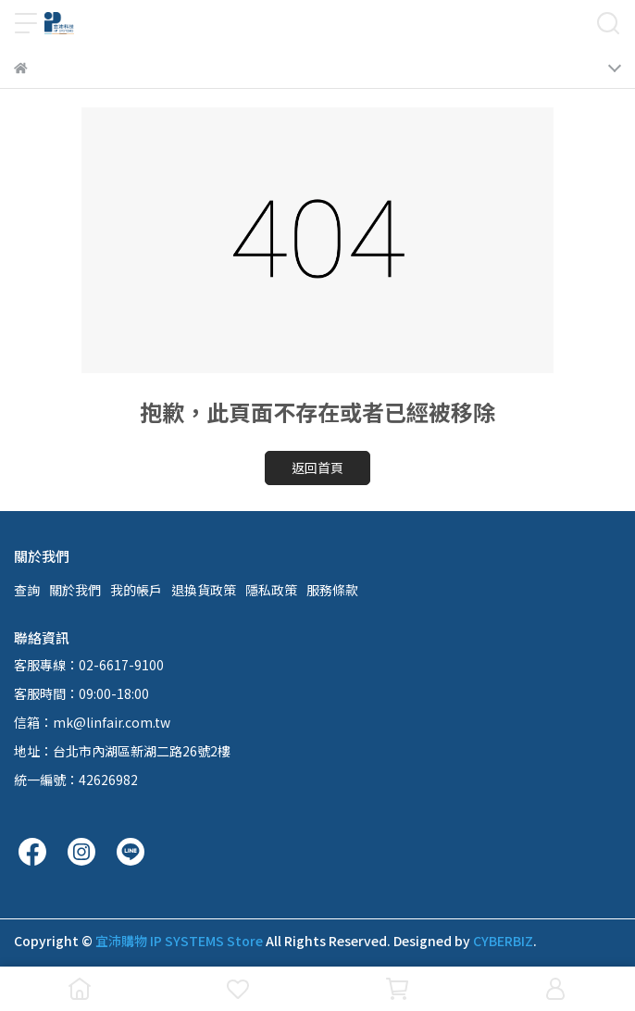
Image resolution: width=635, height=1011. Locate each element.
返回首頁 (317, 467)
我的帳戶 (136, 589)
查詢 (27, 589)
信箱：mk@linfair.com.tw (92, 722)
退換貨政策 (203, 589)
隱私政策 (271, 589)
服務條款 (332, 589)
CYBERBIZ (503, 940)
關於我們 (75, 589)
